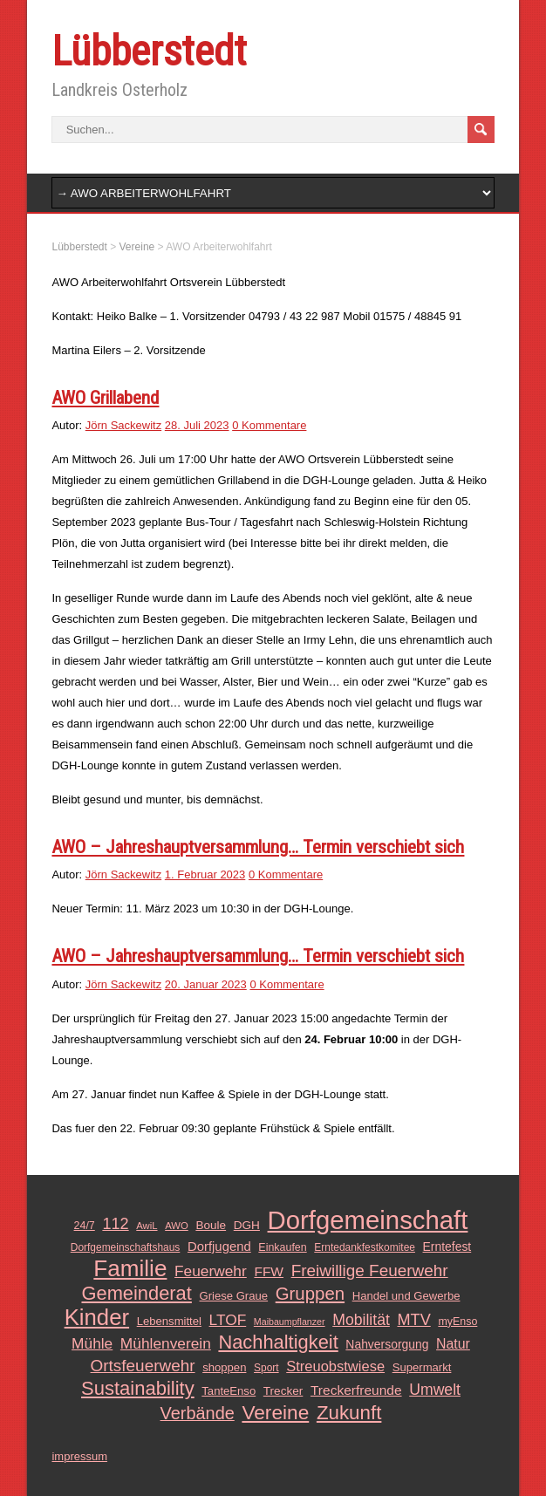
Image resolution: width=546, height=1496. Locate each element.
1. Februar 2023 (205, 874)
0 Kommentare (269, 425)
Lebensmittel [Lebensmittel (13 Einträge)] (169, 1321)
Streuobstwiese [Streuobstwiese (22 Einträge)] (335, 1366)
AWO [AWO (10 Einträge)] (176, 1225)
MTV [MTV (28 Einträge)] (413, 1320)
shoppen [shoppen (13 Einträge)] (224, 1367)
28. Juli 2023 (197, 425)
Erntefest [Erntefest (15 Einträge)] (447, 1246)
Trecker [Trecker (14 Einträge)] (283, 1390)
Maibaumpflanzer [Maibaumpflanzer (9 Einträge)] (289, 1321)
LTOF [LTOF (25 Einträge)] (228, 1320)
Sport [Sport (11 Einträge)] (266, 1368)
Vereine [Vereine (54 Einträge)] (275, 1412)
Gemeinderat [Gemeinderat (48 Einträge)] (136, 1293)
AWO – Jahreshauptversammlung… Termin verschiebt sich (257, 847)
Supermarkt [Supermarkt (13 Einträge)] (422, 1367)
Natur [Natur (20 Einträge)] (453, 1343)
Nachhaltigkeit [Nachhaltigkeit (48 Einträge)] (278, 1342)
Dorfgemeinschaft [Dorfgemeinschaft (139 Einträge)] (368, 1220)
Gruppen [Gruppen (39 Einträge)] (310, 1293)
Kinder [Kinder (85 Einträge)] (97, 1317)
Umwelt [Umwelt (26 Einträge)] (435, 1389)
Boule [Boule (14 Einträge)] (210, 1225)
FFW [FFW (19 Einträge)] (268, 1271)
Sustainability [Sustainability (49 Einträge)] (138, 1388)
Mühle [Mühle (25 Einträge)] (92, 1343)
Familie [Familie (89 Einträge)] (130, 1268)
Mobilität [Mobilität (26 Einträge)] (361, 1320)
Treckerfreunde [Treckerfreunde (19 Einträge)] (356, 1390)
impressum (79, 1456)
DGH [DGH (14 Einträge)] (247, 1225)
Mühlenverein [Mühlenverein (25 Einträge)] (165, 1343)
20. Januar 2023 (206, 984)
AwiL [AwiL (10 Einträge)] (146, 1225)
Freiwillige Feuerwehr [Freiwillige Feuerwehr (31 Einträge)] (369, 1270)
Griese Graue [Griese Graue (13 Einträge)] (233, 1295)
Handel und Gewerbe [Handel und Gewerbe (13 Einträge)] (406, 1295)
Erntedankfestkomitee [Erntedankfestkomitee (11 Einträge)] (364, 1247)
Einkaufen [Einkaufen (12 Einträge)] (282, 1247)
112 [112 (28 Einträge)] (115, 1224)
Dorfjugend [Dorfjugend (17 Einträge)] (219, 1246)
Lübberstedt (149, 51)
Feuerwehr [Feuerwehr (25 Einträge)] (210, 1271)
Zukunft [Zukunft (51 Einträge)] (349, 1413)
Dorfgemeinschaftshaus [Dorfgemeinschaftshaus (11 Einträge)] (126, 1247)
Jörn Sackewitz (123, 425)
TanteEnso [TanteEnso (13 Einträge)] (228, 1390)
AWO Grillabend (105, 397)
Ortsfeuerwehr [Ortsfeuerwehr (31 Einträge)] (143, 1365)
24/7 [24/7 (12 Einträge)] (84, 1225)
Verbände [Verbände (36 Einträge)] (197, 1413)
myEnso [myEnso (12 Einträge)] (457, 1321)
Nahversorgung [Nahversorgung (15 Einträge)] (386, 1344)
